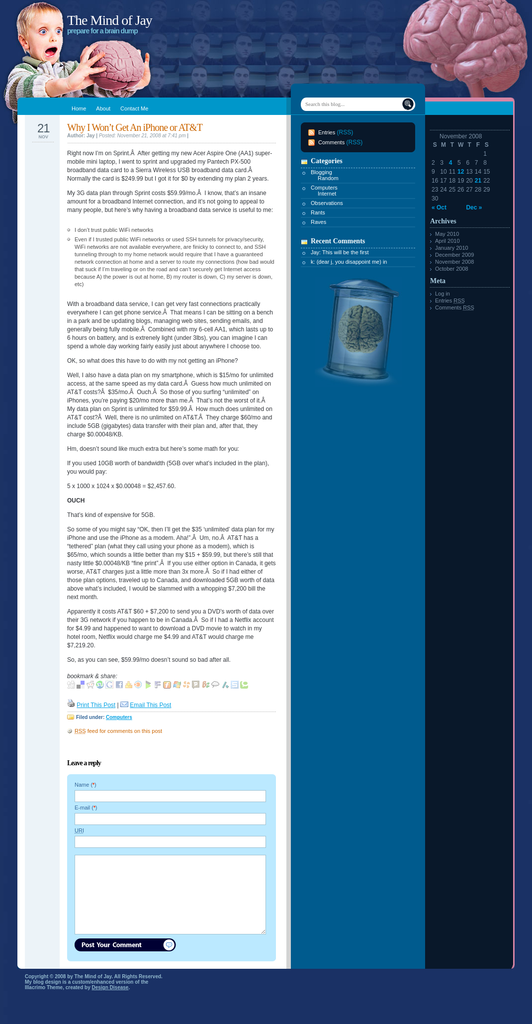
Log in (442, 294)
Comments (331, 142)
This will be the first (345, 252)
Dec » (474, 207)
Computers (119, 717)
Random (328, 178)
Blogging (321, 172)
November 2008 (454, 262)
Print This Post (96, 705)
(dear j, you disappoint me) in (352, 262)
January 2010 (451, 248)
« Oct (439, 207)
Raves (318, 222)
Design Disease (110, 987)
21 (478, 180)
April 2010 (447, 241)
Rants (318, 212)
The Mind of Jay (109, 20)
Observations (327, 203)
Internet (327, 194)
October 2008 (451, 269)
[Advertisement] (336, 536)
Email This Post (150, 705)
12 (460, 171)
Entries (326, 132)
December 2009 (454, 255)
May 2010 (447, 234)
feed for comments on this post (118, 731)
